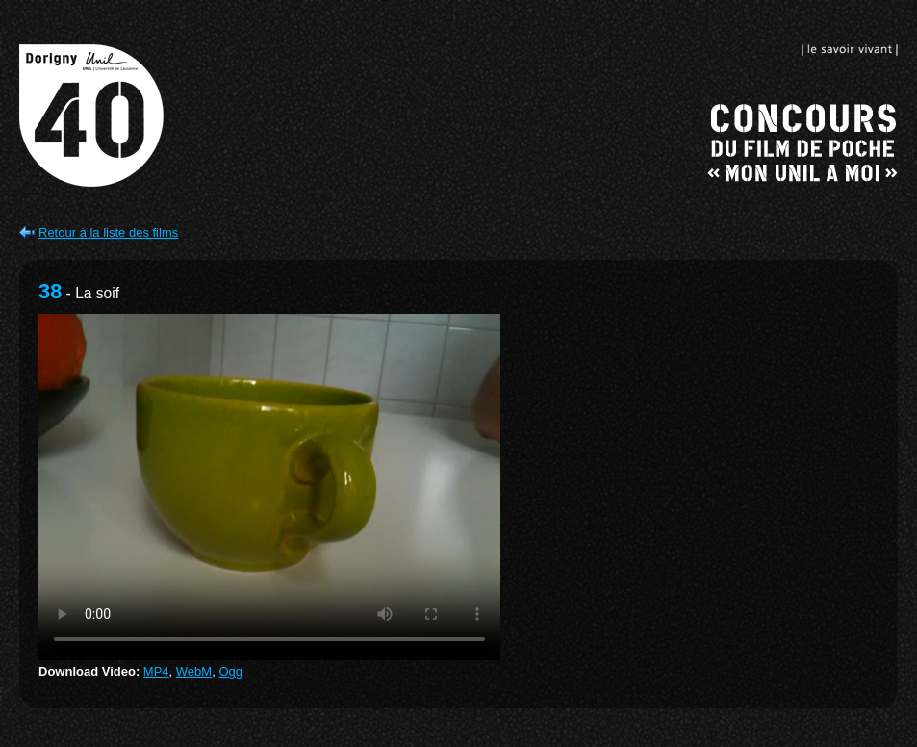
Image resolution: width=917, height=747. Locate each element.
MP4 (156, 671)
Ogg (230, 671)
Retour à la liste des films (108, 232)
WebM (194, 671)
